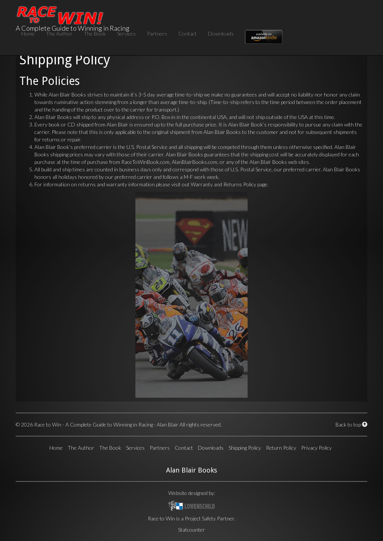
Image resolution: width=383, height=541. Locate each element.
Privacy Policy (316, 447)
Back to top (351, 424)
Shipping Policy (245, 447)
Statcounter (191, 529)
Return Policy (281, 447)
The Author (59, 33)
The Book (95, 33)
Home (28, 33)
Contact (187, 33)
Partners (157, 33)
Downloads (221, 33)
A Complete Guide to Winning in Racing (72, 12)
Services (126, 33)
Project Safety (200, 518)
